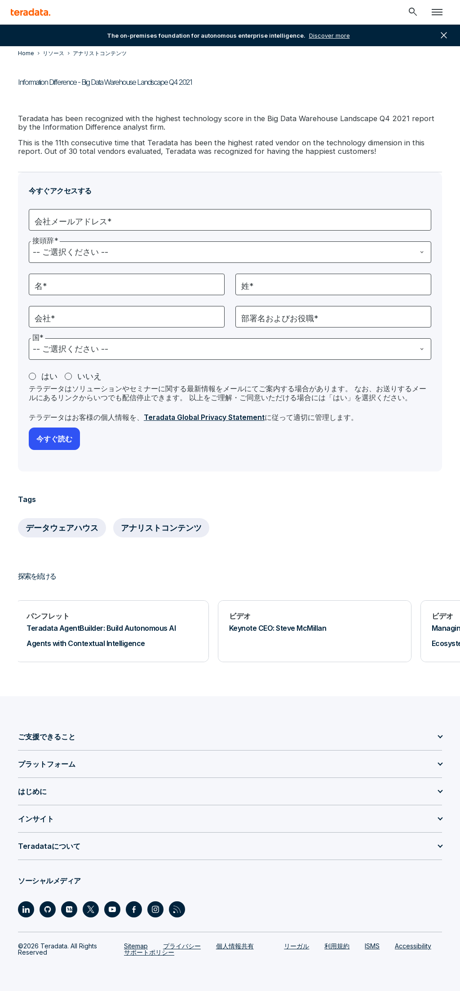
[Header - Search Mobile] (413, 12)
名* (41, 285)
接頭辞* (45, 239)
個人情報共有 (235, 944)
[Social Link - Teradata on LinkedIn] (26, 908)
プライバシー (182, 944)
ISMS (372, 944)
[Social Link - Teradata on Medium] (69, 908)
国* (38, 336)
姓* (247, 285)
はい (49, 375)
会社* (45, 317)
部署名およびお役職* (279, 317)
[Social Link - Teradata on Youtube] (112, 908)
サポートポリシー (149, 951)
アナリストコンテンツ (161, 526)
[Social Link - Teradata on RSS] (177, 908)
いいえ (89, 375)
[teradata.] (30, 12)
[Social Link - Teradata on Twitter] (91, 908)
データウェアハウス (62, 526)
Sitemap (136, 944)
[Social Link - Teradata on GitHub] (48, 908)
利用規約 (336, 944)
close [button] (443, 35)
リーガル (296, 944)
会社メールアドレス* (73, 220)
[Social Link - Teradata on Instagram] (155, 908)
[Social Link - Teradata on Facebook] (134, 908)
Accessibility (413, 944)
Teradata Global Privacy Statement (206, 416)
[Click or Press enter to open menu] (437, 12)
